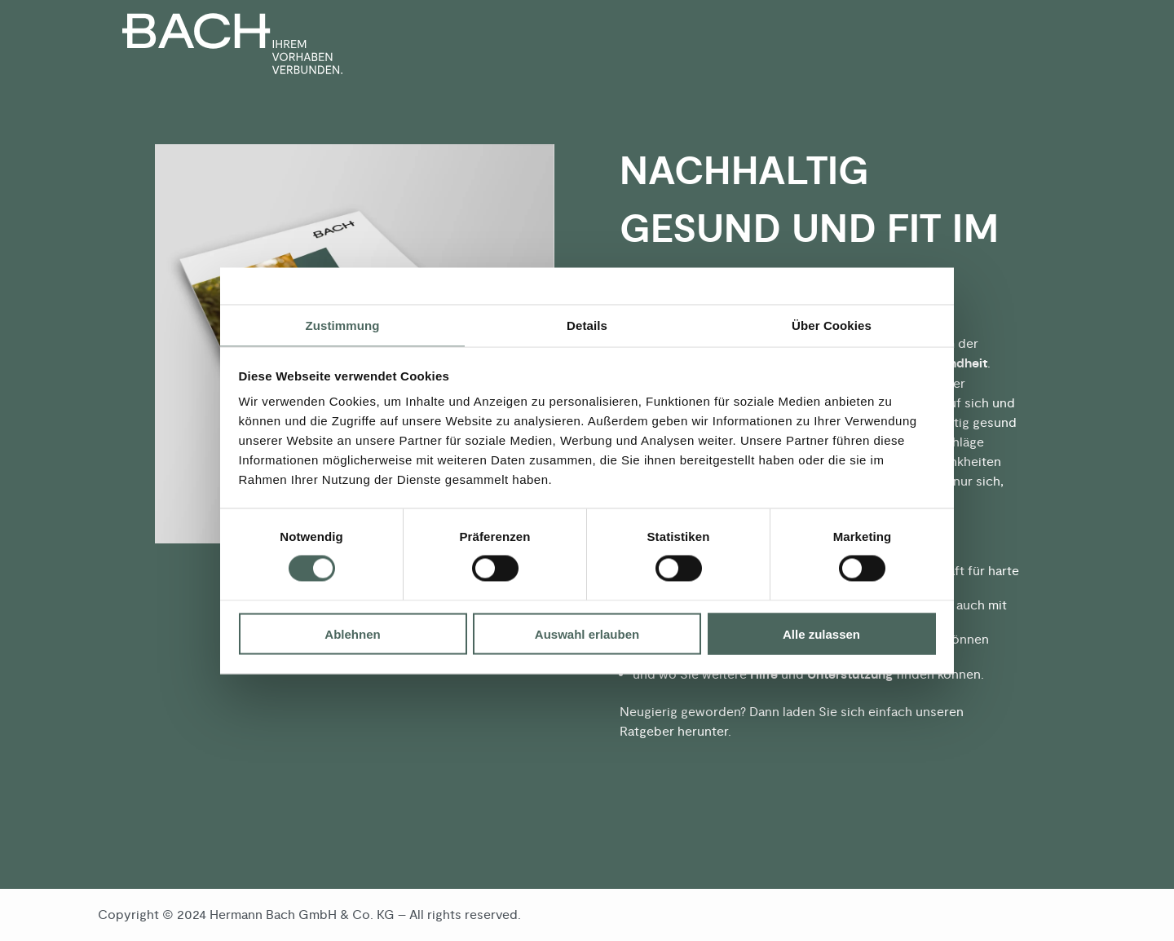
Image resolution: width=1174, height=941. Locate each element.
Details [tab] (587, 325)
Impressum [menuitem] (1042, 915)
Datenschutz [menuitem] (955, 915)
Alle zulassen (821, 633)
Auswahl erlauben (587, 633)
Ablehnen (352, 633)
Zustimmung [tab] (343, 325)
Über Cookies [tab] (832, 325)
